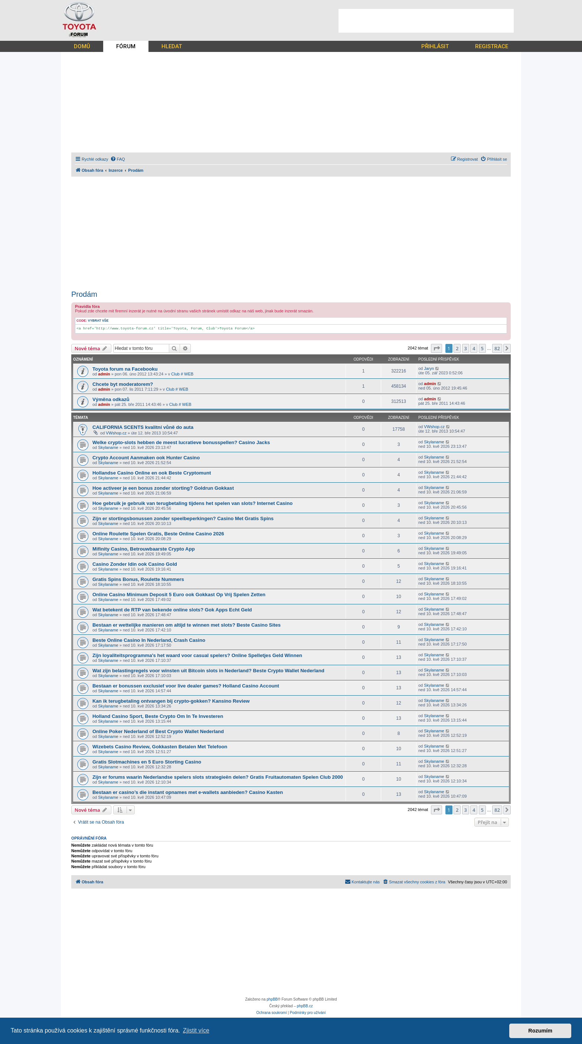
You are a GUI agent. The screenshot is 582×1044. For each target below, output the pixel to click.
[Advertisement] (426, 21)
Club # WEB (182, 374)
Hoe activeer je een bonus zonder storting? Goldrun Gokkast (163, 488)
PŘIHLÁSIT (435, 46)
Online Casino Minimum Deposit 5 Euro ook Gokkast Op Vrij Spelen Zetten (178, 594)
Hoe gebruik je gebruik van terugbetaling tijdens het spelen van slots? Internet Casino (192, 503)
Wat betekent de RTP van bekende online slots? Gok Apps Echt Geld (172, 610)
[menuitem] (117, 159)
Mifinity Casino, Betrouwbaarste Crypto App (143, 549)
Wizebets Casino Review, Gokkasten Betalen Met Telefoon (159, 746)
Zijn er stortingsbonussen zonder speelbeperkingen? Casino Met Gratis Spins (183, 518)
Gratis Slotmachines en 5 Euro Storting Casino (146, 762)
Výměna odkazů (111, 399)
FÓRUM (125, 46)
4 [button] (474, 348)
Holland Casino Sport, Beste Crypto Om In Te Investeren (157, 716)
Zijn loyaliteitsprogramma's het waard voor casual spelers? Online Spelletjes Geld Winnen (197, 655)
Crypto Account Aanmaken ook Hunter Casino (146, 457)
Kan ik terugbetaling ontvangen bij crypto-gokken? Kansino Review (171, 701)
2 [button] (457, 348)
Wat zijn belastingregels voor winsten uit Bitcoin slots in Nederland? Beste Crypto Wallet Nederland (208, 670)
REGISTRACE (491, 46)
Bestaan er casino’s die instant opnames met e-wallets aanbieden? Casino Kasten (187, 792)
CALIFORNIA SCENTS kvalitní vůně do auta (142, 427)
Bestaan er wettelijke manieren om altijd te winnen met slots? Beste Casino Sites (186, 625)
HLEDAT (171, 46)
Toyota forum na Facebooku (125, 369)
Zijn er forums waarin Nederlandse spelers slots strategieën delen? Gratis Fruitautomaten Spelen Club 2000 (217, 777)
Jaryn (429, 368)
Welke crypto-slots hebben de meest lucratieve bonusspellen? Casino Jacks (181, 442)
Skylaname (108, 447)
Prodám (84, 294)
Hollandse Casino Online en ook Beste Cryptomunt (151, 473)
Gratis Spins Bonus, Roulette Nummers (138, 579)
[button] (436, 348)
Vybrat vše (98, 320)
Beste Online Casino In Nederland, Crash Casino (148, 640)
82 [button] (497, 348)
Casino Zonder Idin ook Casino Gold (134, 564)
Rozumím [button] (540, 1031)
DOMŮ (82, 46)
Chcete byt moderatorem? (122, 384)
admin (104, 374)
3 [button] (465, 348)
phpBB (272, 999)
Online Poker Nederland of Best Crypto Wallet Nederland (158, 731)
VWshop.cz (116, 433)
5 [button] (482, 348)
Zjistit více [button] (196, 1030)
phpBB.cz (305, 1006)
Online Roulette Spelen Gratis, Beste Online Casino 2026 (158, 533)
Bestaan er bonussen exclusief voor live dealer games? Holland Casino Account (185, 686)
